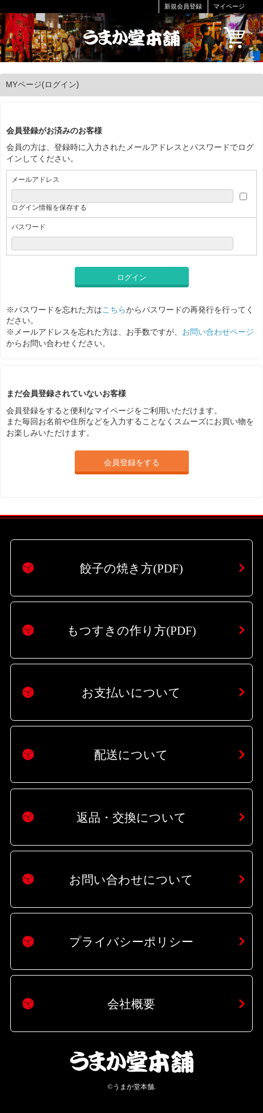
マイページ (229, 6)
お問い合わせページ (218, 331)
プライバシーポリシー (131, 942)
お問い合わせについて (131, 880)
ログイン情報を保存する (49, 208)
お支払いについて (131, 693)
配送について (131, 755)
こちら (114, 309)
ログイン (132, 277)
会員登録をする (132, 462)
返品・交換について (131, 817)
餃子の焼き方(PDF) (131, 568)
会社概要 (131, 1004)
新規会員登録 (183, 6)
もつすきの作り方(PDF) (131, 630)
